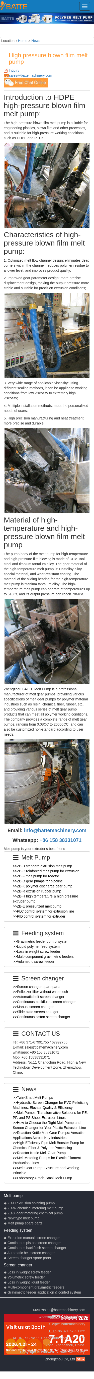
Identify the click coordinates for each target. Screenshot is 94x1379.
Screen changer (18, 1265)
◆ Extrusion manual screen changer (32, 1238)
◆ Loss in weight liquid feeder (27, 1282)
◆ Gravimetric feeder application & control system (42, 1292)
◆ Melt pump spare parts (23, 1223)
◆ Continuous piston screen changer (32, 1243)
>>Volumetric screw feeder (33, 962)
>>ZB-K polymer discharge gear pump (42, 886)
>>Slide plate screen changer (35, 1012)
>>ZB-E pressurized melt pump (37, 906)
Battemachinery (73, 1324)
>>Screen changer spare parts (36, 987)
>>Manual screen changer (33, 1007)
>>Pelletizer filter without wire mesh (40, 992)
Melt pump (13, 1195)
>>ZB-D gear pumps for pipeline (38, 881)
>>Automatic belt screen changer (38, 997)
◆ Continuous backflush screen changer (35, 1248)
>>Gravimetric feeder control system (41, 941)
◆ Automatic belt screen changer (29, 1253)
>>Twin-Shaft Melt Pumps (33, 1098)
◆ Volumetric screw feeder (24, 1277)
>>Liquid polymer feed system (36, 946)
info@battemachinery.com (55, 830)
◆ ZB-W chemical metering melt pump (33, 1208)
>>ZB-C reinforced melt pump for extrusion (46, 871)
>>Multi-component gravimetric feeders (43, 957)
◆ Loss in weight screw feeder (27, 1272)
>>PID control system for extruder (39, 916)
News (35, 41)
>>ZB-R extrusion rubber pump (37, 891)
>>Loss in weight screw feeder (36, 951)
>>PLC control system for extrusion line (43, 911)
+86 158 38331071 (60, 840)
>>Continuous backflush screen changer (44, 1002)
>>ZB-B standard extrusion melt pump (42, 866)
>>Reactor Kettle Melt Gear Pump (39, 1153)
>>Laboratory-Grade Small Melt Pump (42, 1178)
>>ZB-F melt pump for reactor (36, 876)
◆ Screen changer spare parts (27, 1258)
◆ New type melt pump (22, 1218)
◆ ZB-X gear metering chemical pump (33, 1213)
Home (22, 41)
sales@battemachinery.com (30, 75)
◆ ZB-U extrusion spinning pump (29, 1203)
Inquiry (14, 70)
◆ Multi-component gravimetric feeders (34, 1287)
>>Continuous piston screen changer (41, 1017)
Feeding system (18, 1230)
